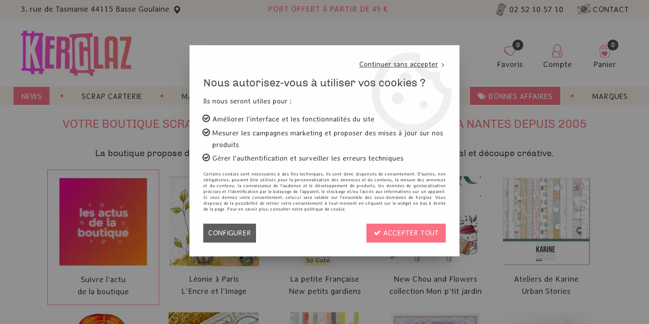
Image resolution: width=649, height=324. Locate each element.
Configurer (229, 233)
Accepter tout (406, 233)
